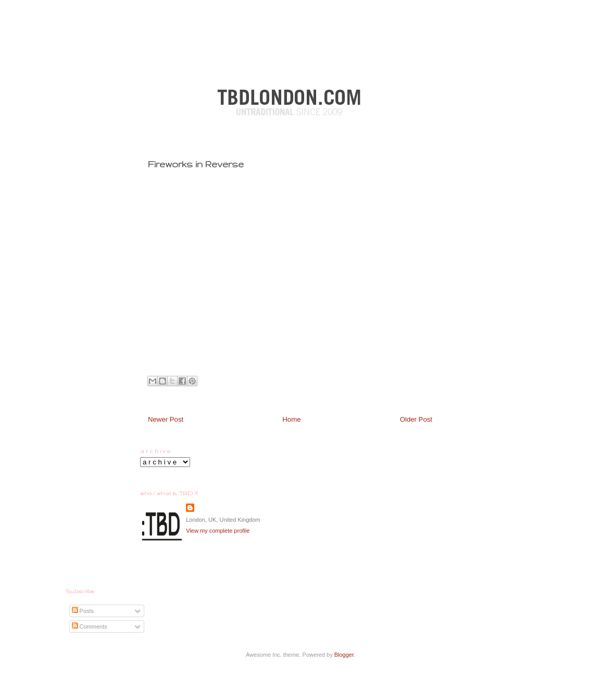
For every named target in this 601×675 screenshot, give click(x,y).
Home (291, 419)
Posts (83, 611)
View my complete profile (217, 530)
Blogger (344, 655)
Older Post (416, 419)
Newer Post (165, 419)
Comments (89, 626)
